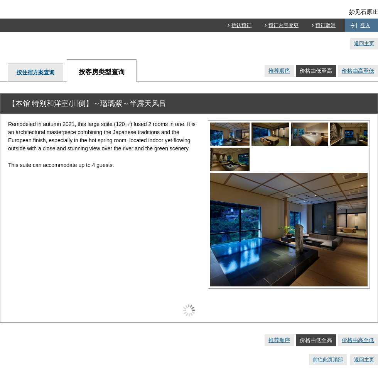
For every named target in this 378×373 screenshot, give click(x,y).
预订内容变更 (283, 25)
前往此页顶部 (328, 360)
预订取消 (326, 25)
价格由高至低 (358, 71)
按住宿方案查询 (35, 72)
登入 (365, 25)
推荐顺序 (279, 71)
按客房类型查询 (102, 72)
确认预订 (241, 25)
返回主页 (364, 43)
